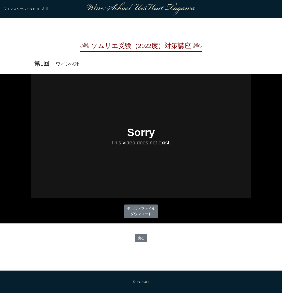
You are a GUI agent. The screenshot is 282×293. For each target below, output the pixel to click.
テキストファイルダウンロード (141, 211)
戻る (141, 238)
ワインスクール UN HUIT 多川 (25, 9)
